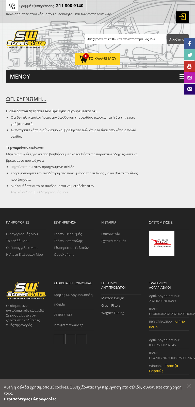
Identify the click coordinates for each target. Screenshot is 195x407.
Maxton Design (112, 298)
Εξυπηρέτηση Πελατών (71, 247)
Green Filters (110, 305)
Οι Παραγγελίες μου (22, 247)
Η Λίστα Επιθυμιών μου (24, 254)
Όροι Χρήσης (64, 254)
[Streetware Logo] (26, 40)
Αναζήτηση (177, 39)
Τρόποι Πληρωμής (68, 234)
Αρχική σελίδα (21, 192)
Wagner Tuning (112, 312)
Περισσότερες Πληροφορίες (30, 398)
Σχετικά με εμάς (113, 240)
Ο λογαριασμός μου (52, 192)
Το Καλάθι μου (17, 240)
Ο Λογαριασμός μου (22, 234)
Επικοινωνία (110, 234)
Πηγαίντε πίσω (22, 166)
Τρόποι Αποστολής (68, 240)
